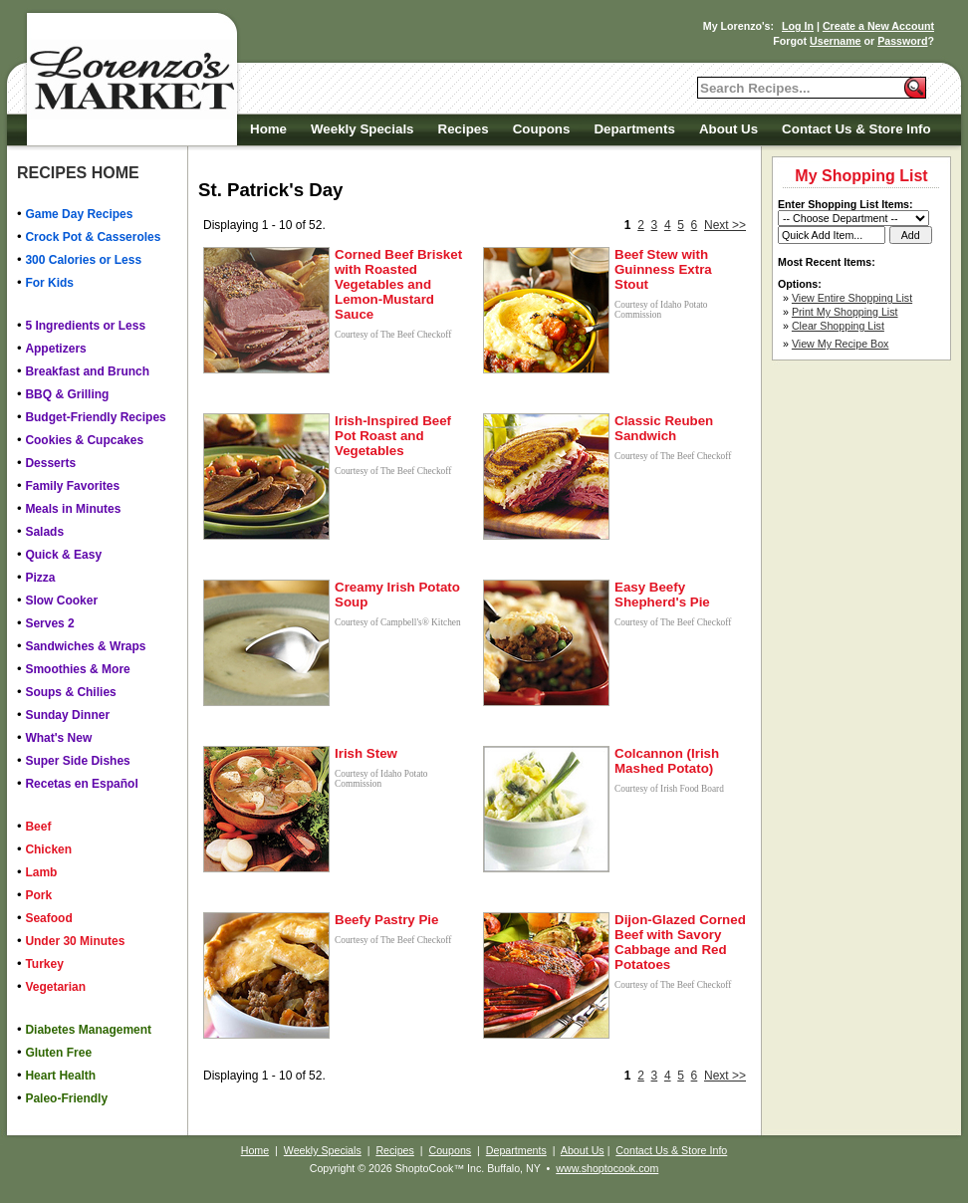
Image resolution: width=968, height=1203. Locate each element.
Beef (38, 827)
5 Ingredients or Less (85, 326)
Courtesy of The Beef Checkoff (393, 335)
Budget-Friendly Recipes (95, 417)
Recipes (463, 128)
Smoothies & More (77, 669)
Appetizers (55, 349)
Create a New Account (878, 26)
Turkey (44, 964)
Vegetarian (55, 987)
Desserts (50, 463)
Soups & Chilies (70, 692)
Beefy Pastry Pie (386, 919)
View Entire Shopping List (852, 298)
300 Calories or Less (83, 260)
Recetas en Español (81, 784)
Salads (44, 532)
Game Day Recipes (78, 214)
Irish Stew (366, 753)
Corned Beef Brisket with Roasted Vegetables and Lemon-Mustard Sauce (398, 284)
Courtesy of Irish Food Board (669, 789)
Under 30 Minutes (74, 941)
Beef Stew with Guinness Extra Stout (663, 269)
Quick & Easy (63, 555)
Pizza (40, 578)
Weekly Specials (362, 128)
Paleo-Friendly (66, 1098)
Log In (798, 26)
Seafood (48, 918)
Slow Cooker (61, 600)
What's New (58, 738)
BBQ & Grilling (67, 394)
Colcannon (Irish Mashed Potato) (666, 761)
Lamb (41, 872)
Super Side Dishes (77, 761)
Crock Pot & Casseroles (92, 237)
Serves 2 (49, 623)
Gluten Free (58, 1053)
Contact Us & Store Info (856, 128)
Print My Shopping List (845, 312)
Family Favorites (72, 486)
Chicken (48, 849)
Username (835, 41)
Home (268, 128)
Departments (634, 128)
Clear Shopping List (838, 326)
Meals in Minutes (73, 509)
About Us (728, 128)
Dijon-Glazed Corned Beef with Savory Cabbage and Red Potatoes (680, 942)
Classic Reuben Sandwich (663, 428)
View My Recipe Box (840, 344)
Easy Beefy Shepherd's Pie (662, 594)
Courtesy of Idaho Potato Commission (661, 310)
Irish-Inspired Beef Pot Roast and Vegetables (393, 435)
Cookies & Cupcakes (84, 440)
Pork (38, 895)
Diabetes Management (88, 1030)
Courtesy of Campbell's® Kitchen (398, 622)
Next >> (725, 225)
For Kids (49, 283)
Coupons (542, 128)
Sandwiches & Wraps (85, 646)
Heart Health (60, 1076)
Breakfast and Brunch (87, 371)
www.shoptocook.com (607, 1168)
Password (902, 41)
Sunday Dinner (67, 715)
